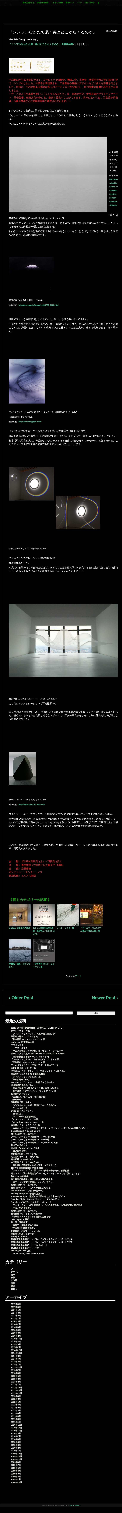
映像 (13, 1277)
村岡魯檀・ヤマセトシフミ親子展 (26, 1213)
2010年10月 (16, 1430)
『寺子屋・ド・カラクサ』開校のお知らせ (30, 1216)
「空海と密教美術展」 (21, 1208)
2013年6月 (16, 1373)
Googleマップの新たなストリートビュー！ (31, 1202)
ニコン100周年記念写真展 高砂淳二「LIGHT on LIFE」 (44, 931)
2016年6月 (16, 1327)
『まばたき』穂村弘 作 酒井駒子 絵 (28, 1097)
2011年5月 (16, 1416)
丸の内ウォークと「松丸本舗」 (25, 1156)
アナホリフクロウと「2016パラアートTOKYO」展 (34, 1065)
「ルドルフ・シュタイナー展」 (25, 1119)
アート (78, 976)
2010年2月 (16, 1448)
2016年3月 (16, 1333)
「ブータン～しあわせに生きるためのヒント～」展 (35, 1059)
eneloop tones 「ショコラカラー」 (27, 1190)
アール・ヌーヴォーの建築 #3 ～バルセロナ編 (33, 1137)
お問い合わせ (89, 3)
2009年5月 (16, 1468)
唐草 (13, 1274)
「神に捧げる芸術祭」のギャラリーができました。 (35, 1165)
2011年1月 (16, 1422)
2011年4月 (16, 1419)
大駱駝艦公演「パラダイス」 (24, 1068)
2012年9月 (16, 1396)
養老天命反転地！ (19, 1145)
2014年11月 (16, 1353)
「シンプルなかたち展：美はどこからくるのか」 (34, 1105)
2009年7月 (16, 1465)
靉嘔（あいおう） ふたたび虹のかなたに (30, 1188)
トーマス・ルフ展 (19, 1048)
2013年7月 (16, 1370)
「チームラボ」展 (19, 1108)
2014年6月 (16, 1359)
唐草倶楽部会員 (42, 3)
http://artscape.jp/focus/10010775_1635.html (39, 305)
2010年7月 (16, 1436)
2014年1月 (16, 1364)
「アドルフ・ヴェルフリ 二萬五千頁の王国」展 (91, 929)
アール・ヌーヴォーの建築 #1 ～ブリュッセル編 (34, 1142)
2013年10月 (16, 1367)
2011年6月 (16, 1413)
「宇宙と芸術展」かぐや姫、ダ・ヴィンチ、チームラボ (37, 1051)
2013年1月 (16, 1384)
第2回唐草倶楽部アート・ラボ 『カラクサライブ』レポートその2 (41, 1239)
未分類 (14, 1280)
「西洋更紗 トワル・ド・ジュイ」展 (28, 1062)
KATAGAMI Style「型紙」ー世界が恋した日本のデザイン (38, 1196)
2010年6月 (16, 1439)
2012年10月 (16, 1393)
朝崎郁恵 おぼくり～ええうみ (25, 1231)
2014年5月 (16, 1361)
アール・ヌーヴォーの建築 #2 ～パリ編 (30, 1139)
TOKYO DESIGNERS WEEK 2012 (27, 1168)
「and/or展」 (17, 1114)
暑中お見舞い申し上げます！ (24, 1134)
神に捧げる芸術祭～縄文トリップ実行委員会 (32, 1179)
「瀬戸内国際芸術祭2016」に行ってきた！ (31, 1056)
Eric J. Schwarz (75, 1505)
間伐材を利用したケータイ (23, 1234)
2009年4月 (16, 1471)
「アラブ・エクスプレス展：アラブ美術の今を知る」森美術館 (40, 1170)
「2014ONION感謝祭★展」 (24, 1116)
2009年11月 (16, 1456)
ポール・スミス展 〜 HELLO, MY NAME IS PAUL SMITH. (38, 1053)
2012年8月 (16, 1399)
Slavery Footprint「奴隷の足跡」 (27, 1193)
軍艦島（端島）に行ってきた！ (19, 965)
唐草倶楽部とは (28, 3)
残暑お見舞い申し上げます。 (24, 1185)
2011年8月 (16, 1410)
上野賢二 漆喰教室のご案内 (24, 1225)
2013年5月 (16, 1376)
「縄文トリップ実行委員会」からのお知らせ (32, 1182)
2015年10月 (16, 1338)
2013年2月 (16, 1382)
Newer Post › (105, 997)
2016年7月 (16, 1324)
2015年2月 (16, 1347)
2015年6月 (16, 1344)
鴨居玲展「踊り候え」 (21, 1102)
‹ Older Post (21, 997)
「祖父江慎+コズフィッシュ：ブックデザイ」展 (33, 1091)
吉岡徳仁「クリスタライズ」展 (25, 1125)
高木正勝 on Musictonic (22, 1159)
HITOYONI (16, 1100)
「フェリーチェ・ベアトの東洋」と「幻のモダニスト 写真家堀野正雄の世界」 (47, 1205)
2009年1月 (16, 1479)
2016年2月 (16, 1336)
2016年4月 (16, 1330)
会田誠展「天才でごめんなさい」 (26, 1162)
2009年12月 (16, 1453)
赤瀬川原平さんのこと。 (22, 1111)
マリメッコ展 (17, 1045)
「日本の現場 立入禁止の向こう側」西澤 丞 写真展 (35, 1088)
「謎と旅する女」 (19, 1151)
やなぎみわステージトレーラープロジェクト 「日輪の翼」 (38, 1071)
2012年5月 (16, 1402)
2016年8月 (16, 1321)
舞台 (13, 1286)
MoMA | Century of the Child (25, 1148)
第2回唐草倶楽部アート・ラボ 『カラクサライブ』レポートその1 (41, 1242)
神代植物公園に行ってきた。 (24, 1153)
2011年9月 (16, 1407)
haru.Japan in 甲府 (20, 1219)
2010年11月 (16, 1427)
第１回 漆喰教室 (19, 1222)
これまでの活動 (57, 3)
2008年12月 (16, 1482)
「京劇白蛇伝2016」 (20, 1079)
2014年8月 (16, 1356)
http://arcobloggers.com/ (30, 422)
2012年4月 (16, 1405)
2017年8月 (16, 1304)
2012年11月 (16, 1390)
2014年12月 (16, 1350)
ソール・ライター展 (65, 928)
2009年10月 (16, 1459)
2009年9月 (16, 1462)
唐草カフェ (70, 3)
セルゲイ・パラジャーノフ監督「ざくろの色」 (33, 1082)
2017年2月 (16, 1316)
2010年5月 (16, 1442)
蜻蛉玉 (14, 1289)
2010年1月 (16, 1450)
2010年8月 (16, 1433)
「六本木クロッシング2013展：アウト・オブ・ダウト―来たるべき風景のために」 (49, 1128)
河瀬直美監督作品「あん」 (23, 1085)
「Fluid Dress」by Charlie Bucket (27, 1253)
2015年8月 (16, 1341)
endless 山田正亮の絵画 (19, 928)
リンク (79, 3)
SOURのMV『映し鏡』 (21, 1250)
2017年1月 (16, 1318)
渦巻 (13, 1283)
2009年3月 (16, 1474)
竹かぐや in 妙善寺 (19, 1176)
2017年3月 (16, 1313)
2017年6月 (16, 1307)
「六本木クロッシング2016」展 (26, 1077)
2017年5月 (16, 1310)
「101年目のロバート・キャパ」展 (27, 1122)
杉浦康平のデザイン (20, 1094)
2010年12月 (16, 1425)
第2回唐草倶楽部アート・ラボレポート (29, 1245)
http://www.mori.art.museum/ (32, 804)
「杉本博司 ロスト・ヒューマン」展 (44, 965)
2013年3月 (16, 1379)
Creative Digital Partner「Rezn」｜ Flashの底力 (35, 1199)
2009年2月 (16, 1476)
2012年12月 (16, 1387)
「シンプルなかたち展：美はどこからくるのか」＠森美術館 (41, 44)
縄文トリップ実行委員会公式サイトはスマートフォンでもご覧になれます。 (46, 1173)
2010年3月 (16, 1445)
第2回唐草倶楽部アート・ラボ (25, 1248)
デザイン (15, 1272)
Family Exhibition (19, 1236)
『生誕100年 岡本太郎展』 (23, 1228)
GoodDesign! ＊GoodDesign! (25, 1131)
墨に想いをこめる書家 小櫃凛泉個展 (28, 1074)
